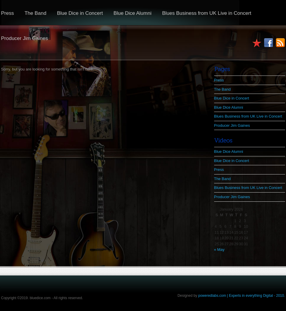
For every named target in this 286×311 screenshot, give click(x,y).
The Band (35, 13)
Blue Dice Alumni (133, 13)
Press (219, 80)
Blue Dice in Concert (80, 13)
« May (219, 249)
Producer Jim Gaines (232, 125)
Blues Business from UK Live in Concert (206, 13)
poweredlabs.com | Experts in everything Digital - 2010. (241, 296)
